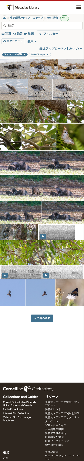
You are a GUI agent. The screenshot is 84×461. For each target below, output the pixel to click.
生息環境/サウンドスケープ (26, 18)
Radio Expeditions (13, 409)
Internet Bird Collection (16, 413)
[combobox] (45, 26)
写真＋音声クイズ (55, 425)
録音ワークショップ (57, 441)
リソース (52, 397)
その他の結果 (42, 318)
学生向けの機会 (54, 445)
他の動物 (52, 18)
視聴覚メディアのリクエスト (62, 417)
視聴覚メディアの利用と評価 (62, 413)
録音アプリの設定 (55, 433)
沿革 (5, 458)
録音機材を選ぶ (54, 437)
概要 (6, 453)
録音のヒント (53, 409)
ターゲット (51, 421)
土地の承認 (51, 452)
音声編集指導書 (54, 429)
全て (64, 18)
